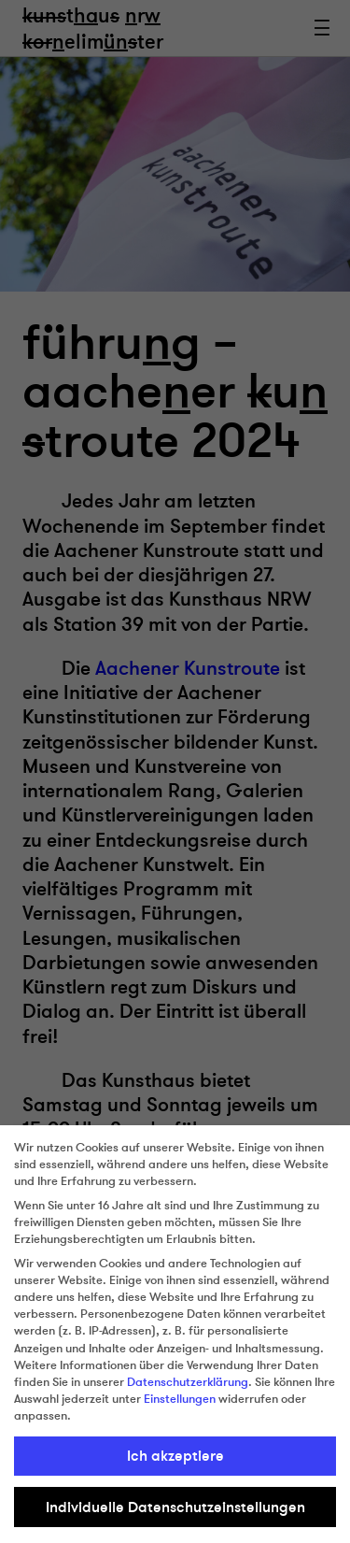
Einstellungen (180, 1399)
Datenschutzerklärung (187, 1382)
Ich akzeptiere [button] (175, 1456)
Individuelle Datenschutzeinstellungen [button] (175, 1507)
